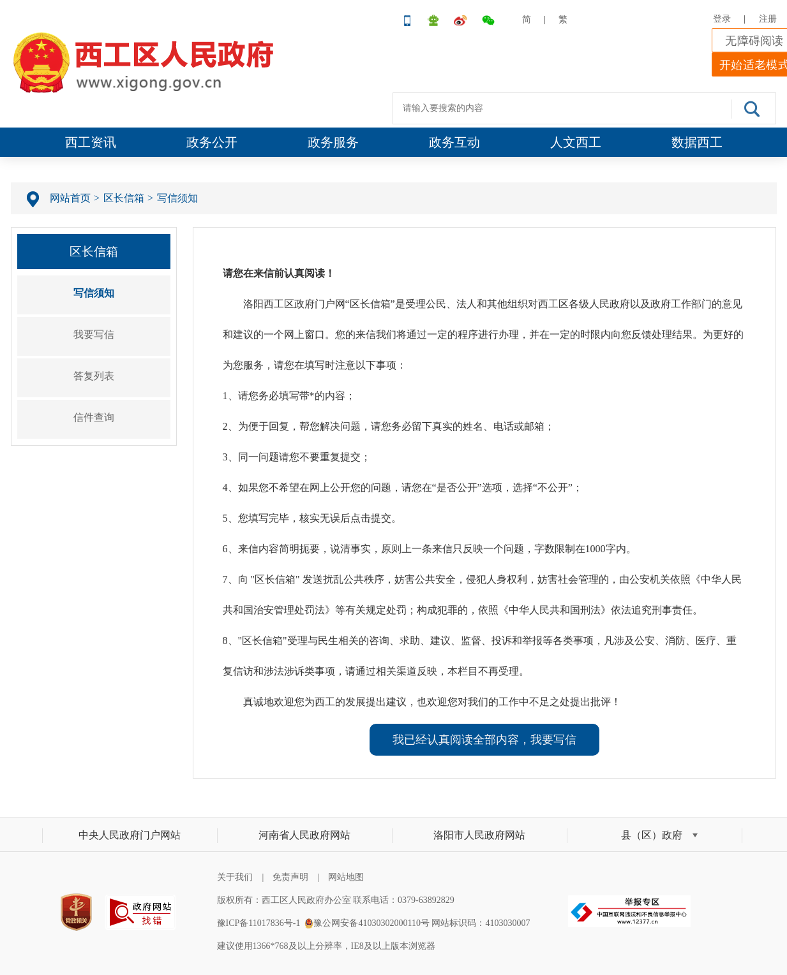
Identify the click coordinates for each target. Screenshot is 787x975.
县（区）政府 (651, 835)
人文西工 (575, 142)
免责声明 (290, 877)
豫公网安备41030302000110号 (371, 923)
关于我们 (235, 877)
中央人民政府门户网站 (130, 835)
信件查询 (93, 417)
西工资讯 (90, 142)
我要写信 (93, 334)
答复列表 (93, 375)
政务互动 (454, 142)
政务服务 (333, 142)
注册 (768, 19)
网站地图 (346, 877)
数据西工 (697, 142)
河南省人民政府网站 (304, 835)
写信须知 (177, 198)
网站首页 (70, 198)
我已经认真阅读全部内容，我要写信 (484, 739)
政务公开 (211, 142)
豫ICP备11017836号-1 (259, 923)
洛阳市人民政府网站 (479, 835)
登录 (722, 19)
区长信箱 (123, 198)
